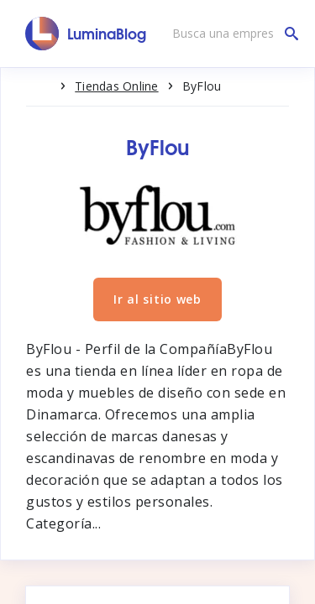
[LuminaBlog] (86, 33)
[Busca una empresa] (231, 33)
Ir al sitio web (157, 299)
